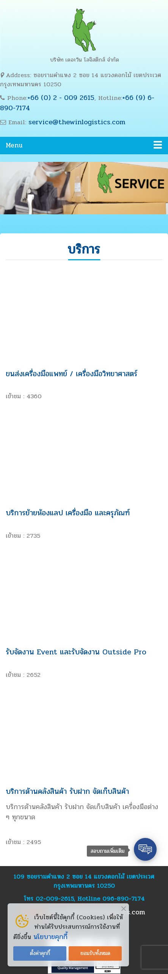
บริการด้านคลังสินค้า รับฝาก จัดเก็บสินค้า (67, 791)
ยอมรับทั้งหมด (95, 953)
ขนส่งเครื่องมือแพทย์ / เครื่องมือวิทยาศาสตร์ (71, 374)
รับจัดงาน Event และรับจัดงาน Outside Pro (76, 652)
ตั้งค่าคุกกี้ (40, 953)
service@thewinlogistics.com (77, 122)
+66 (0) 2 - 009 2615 (60, 97)
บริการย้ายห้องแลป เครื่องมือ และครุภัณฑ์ (68, 513)
